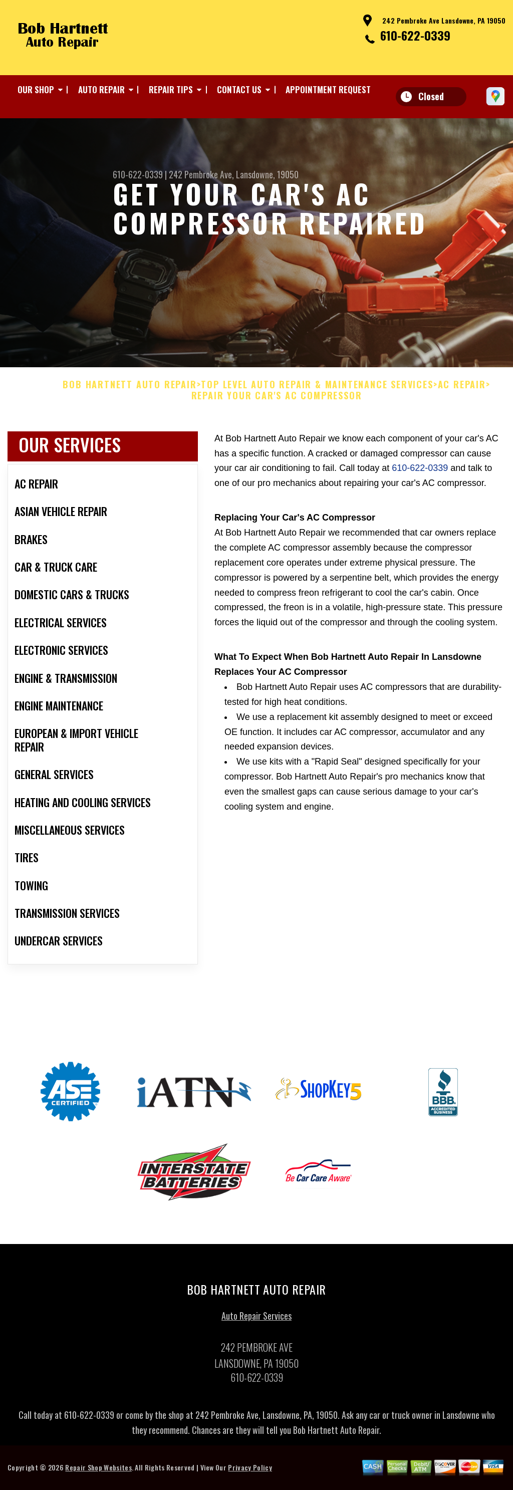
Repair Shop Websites (98, 1471)
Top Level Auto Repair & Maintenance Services (317, 388)
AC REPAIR (462, 388)
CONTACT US (239, 89)
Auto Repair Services (256, 1319)
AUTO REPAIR (101, 89)
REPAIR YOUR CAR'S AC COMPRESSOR (276, 399)
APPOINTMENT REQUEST (328, 89)
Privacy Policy (250, 1471)
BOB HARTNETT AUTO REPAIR (129, 388)
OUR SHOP (36, 89)
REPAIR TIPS (171, 89)
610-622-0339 (415, 35)
